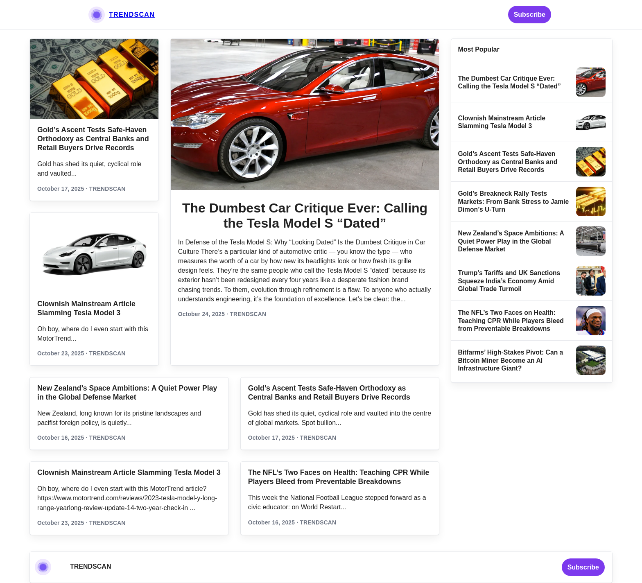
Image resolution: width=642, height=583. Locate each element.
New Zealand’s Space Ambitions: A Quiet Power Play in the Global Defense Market (511, 241)
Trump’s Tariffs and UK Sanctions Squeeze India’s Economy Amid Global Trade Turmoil (509, 280)
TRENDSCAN (132, 14)
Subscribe (529, 14)
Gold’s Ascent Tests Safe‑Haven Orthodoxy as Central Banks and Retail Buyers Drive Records (93, 139)
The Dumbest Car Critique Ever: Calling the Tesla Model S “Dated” (304, 215)
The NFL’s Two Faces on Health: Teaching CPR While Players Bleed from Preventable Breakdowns (510, 320)
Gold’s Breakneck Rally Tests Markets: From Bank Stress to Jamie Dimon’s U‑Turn (513, 201)
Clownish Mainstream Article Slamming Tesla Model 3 (129, 472)
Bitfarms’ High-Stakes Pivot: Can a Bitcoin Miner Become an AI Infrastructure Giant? (510, 360)
